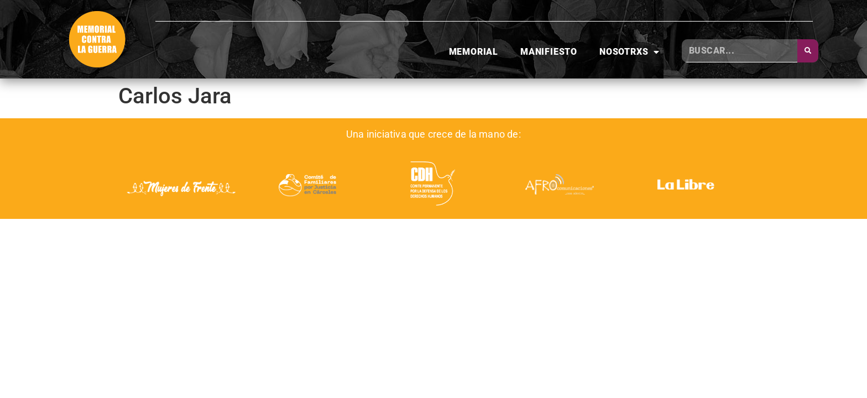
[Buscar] (807, 50)
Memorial (473, 51)
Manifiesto (548, 51)
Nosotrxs (629, 52)
